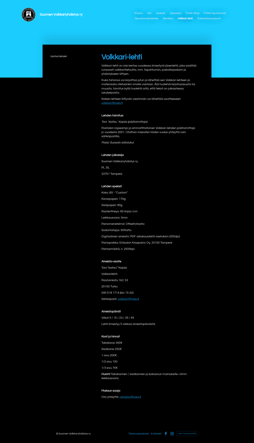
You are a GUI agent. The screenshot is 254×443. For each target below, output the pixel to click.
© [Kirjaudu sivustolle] (57, 433)
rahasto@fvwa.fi (130, 397)
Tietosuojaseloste (138, 433)
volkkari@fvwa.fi (112, 103)
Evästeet (156, 433)
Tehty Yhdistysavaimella (187, 433)
